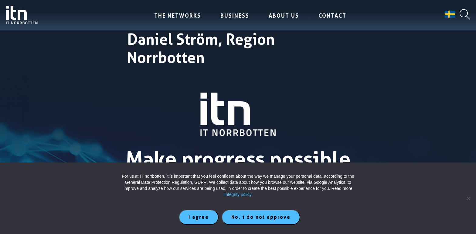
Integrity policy (237, 194)
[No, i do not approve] (468, 198)
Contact (332, 15)
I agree (199, 217)
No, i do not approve (261, 217)
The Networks (177, 15)
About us (284, 15)
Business (234, 15)
